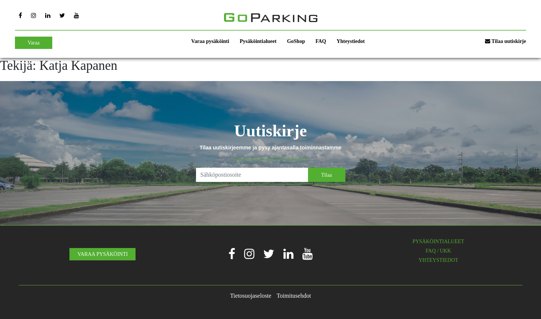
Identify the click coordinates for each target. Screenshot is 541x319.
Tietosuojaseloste (250, 295)
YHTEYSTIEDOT (438, 260)
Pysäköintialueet (258, 41)
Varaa (34, 43)
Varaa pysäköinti (210, 41)
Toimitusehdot (294, 295)
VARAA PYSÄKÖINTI (102, 254)
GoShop (296, 41)
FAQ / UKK (438, 251)
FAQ (320, 41)
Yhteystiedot (350, 41)
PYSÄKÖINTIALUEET (438, 241)
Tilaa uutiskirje (505, 41)
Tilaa (326, 175)
